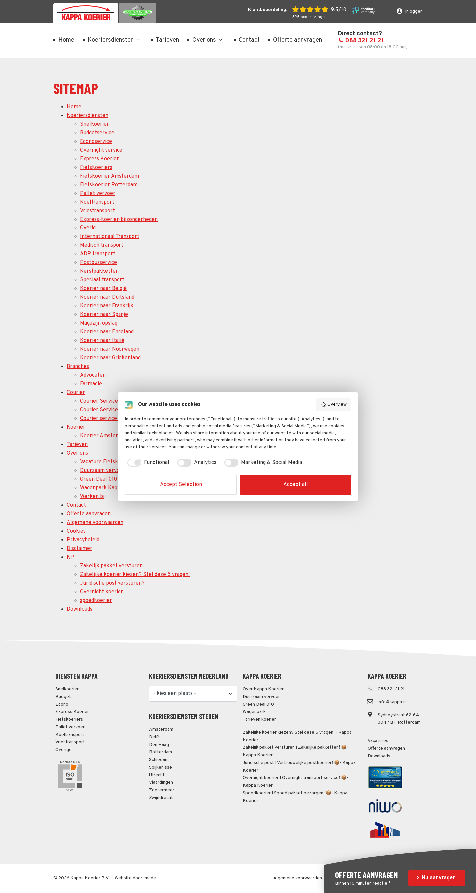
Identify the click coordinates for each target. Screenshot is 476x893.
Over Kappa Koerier (263, 689)
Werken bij (93, 496)
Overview (334, 405)
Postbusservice (98, 262)
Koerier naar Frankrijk (106, 306)
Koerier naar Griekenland (110, 358)
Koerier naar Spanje (104, 314)
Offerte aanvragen (89, 514)
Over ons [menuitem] (208, 40)
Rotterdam (160, 752)
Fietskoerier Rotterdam (109, 185)
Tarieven (77, 444)
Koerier (76, 427)
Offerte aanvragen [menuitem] (297, 40)
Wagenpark (254, 712)
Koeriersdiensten (87, 115)
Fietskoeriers (96, 167)
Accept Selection (181, 484)
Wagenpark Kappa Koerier (111, 488)
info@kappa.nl (392, 702)
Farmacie (91, 384)
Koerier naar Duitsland (107, 297)
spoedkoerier (96, 600)
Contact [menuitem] (249, 40)
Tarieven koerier (259, 719)
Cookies (76, 531)
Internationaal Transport (109, 236)
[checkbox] (147, 463)
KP (70, 557)
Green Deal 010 (98, 479)
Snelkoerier (94, 124)
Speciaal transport (102, 280)
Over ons (77, 453)
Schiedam (159, 760)
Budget (63, 697)
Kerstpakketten (99, 271)
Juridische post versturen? (112, 583)
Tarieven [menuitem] (167, 40)
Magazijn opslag (98, 323)
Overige (63, 750)
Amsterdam (161, 729)
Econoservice (96, 141)
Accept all (295, 484)
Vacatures (378, 741)
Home (74, 107)
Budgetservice (97, 133)
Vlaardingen (161, 782)
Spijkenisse (160, 767)
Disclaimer (79, 548)
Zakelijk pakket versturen (111, 566)
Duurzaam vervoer (102, 470)
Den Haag (159, 745)
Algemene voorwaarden (95, 522)
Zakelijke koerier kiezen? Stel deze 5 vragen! (135, 574)
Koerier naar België (103, 288)
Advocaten (93, 375)
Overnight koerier (101, 592)
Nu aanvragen (439, 878)
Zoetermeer (161, 790)
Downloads (79, 609)
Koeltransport (97, 202)
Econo (61, 704)
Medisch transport (101, 245)
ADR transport (97, 254)
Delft (154, 737)
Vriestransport (97, 211)
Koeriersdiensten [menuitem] (111, 40)
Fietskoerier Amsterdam (109, 176)
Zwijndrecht (161, 798)
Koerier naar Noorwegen (109, 349)
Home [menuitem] (66, 40)
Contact (76, 505)
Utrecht (157, 775)
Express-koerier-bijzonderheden (119, 219)
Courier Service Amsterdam (113, 410)
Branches (78, 366)
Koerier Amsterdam (104, 436)
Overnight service (101, 150)
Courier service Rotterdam (112, 418)
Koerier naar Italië (102, 340)
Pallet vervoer (97, 193)
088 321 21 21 (361, 41)
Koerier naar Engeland (107, 332)
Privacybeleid (83, 540)
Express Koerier (99, 159)
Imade (149, 878)
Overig (88, 228)
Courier (76, 392)
